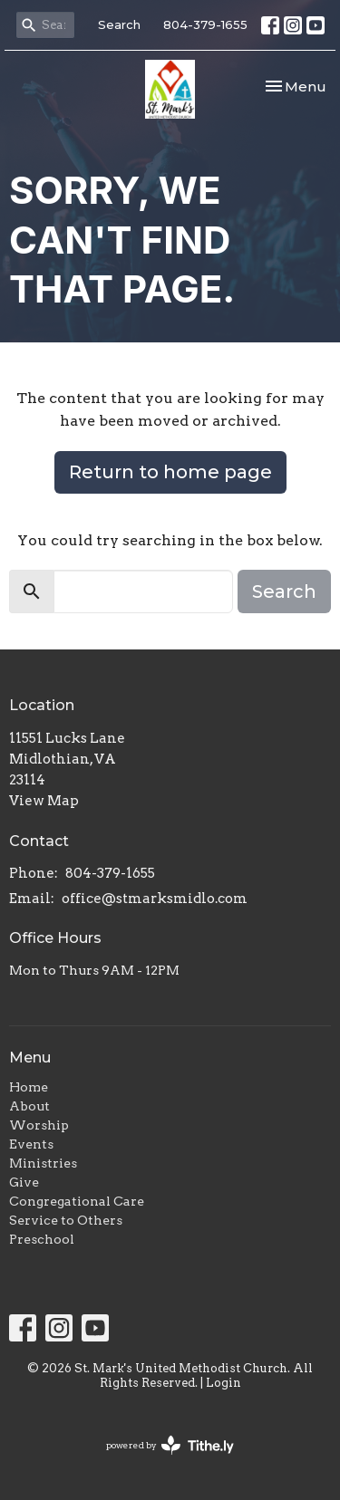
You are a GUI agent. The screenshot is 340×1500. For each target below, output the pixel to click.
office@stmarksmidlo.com (155, 898)
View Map (44, 801)
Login (223, 1382)
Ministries (43, 1163)
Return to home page (170, 472)
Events (31, 1144)
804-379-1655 (205, 24)
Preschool (41, 1239)
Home (28, 1087)
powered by (170, 1445)
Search (119, 24)
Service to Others (65, 1220)
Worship (39, 1125)
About (29, 1106)
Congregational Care (76, 1201)
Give (24, 1182)
